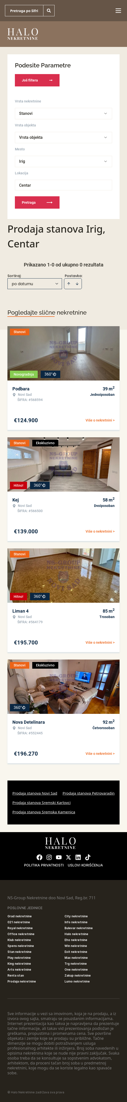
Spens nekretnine (20, 946)
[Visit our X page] (68, 857)
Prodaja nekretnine (21, 981)
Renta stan (15, 975)
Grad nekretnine (19, 916)
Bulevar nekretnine (78, 928)
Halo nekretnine (76, 934)
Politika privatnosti (44, 865)
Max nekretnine (76, 958)
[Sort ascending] (68, 283)
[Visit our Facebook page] (39, 857)
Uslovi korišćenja (85, 865)
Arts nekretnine (19, 969)
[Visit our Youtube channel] (59, 857)
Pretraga (37, 202)
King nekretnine (19, 963)
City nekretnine (76, 916)
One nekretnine (76, 969)
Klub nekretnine (19, 940)
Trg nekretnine (75, 963)
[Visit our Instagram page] (49, 857)
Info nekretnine (76, 922)
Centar (25, 185)
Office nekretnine (20, 934)
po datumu (22, 284)
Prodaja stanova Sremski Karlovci (41, 802)
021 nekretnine (18, 922)
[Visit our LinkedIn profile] (78, 857)
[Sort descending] (77, 283)
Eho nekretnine (75, 940)
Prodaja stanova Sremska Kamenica (43, 811)
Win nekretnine (75, 946)
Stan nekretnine (19, 952)
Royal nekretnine (20, 928)
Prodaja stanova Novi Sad (34, 793)
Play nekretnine (19, 958)
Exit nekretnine (75, 952)
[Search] (49, 10)
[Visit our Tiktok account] (88, 857)
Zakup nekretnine (77, 975)
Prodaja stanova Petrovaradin (89, 793)
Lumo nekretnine (77, 981)
